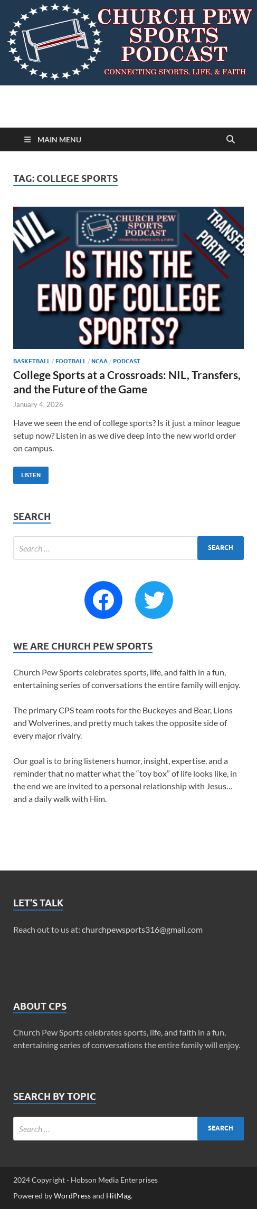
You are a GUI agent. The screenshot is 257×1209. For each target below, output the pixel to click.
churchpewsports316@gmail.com (142, 929)
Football (70, 361)
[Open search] (231, 140)
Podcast (126, 361)
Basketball (31, 361)
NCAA (99, 361)
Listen (27, 473)
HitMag (118, 1195)
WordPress (72, 1195)
